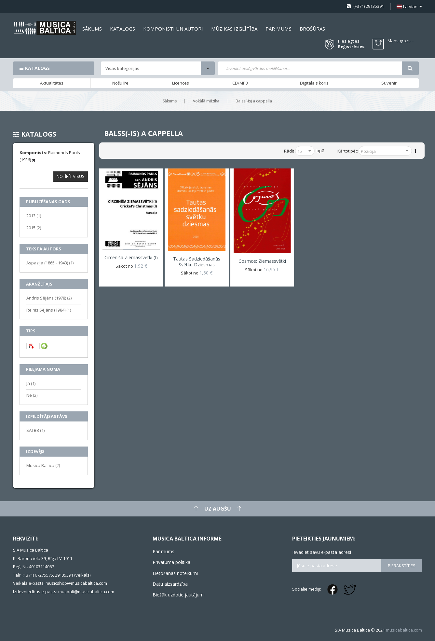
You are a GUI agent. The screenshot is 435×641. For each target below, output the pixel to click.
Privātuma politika (171, 562)
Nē (31, 395)
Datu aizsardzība (170, 584)
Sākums (170, 101)
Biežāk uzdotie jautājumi (179, 595)
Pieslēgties (349, 41)
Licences (180, 83)
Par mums (163, 551)
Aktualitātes (51, 83)
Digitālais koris (314, 83)
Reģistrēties (351, 46)
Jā (30, 383)
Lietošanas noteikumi (175, 573)
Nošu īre (120, 83)
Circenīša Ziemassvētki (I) (131, 257)
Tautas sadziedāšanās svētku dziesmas (196, 262)
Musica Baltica (43, 465)
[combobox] (310, 68)
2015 (33, 227)
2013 (33, 215)
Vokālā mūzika (206, 101)
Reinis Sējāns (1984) (48, 310)
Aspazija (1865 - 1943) (50, 263)
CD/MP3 (240, 83)
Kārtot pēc (347, 151)
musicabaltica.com (404, 630)
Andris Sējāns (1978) (49, 298)
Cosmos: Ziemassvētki (262, 261)
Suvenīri (389, 83)
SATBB (35, 430)
